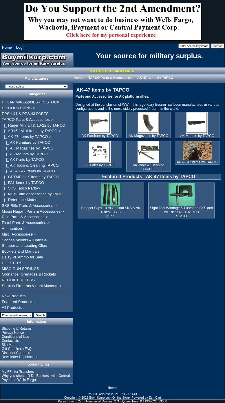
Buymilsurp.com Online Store (109, 397)
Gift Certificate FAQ (17, 349)
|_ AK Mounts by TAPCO (24, 154)
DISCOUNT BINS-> (18, 108)
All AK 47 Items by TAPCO (197, 160)
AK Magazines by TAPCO (148, 134)
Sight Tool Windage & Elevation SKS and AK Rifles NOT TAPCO (181, 210)
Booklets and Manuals (20, 251)
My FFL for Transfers (18, 372)
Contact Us (10, 341)
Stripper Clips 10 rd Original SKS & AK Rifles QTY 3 (110, 210)
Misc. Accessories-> (19, 234)
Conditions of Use (15, 337)
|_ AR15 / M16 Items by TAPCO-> (31, 131)
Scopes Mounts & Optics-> (24, 240)
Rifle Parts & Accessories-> (25, 217)
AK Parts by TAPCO (99, 163)
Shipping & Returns (17, 329)
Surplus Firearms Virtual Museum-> (32, 286)
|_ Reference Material (21, 200)
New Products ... (16, 296)
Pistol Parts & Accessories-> (26, 222)
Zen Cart (155, 397)
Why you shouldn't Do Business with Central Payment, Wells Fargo (36, 378)
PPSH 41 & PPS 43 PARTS (25, 114)
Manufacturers (37, 79)
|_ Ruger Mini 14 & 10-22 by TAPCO (33, 125)
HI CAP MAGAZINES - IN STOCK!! (31, 102)
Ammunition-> (13, 228)
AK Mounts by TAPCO (197, 134)
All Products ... (14, 307)
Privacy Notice (13, 333)
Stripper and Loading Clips (24, 245)
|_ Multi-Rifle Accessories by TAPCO (33, 194)
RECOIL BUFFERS (18, 280)
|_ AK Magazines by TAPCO (28, 148)
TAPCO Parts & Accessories (110, 77)
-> (27, 119)
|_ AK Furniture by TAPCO (26, 142)
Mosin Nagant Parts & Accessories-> (33, 211)
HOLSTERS (12, 263)
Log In (21, 47)
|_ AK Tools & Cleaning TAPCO (30, 165)
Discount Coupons (16, 353)
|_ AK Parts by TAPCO (23, 159)
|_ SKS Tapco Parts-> (21, 188)
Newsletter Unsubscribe (20, 357)
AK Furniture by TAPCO (99, 134)
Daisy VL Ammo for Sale (22, 257)
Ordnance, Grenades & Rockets (29, 274)
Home (7, 47)
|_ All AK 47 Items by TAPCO (28, 171)
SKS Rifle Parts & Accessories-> (29, 205)
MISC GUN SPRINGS (20, 269)
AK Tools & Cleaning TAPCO (148, 165)
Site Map (8, 345)
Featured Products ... (19, 302)
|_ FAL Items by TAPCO (23, 182)
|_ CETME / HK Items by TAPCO (30, 177)
